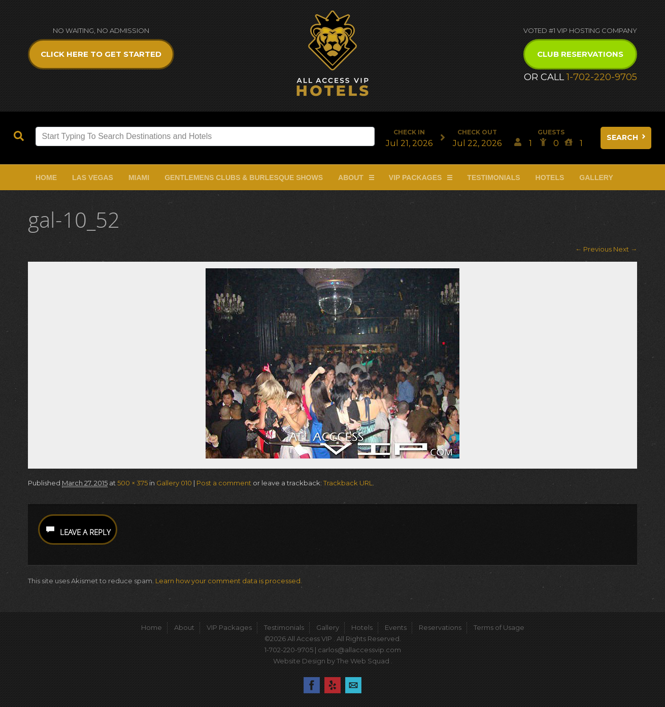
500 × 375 (132, 483)
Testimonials (493, 177)
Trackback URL (348, 483)
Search (627, 137)
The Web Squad (364, 661)
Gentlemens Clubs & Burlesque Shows (243, 177)
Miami (138, 177)
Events (396, 627)
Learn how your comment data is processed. (228, 581)
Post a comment (223, 483)
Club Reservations (580, 54)
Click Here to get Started (101, 54)
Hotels (550, 177)
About (350, 177)
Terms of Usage (499, 627)
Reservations (440, 627)
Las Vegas (92, 177)
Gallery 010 (174, 483)
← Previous (593, 249)
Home (46, 177)
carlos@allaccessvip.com (359, 650)
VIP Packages (415, 177)
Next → (625, 249)
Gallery (596, 177)
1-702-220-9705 (602, 77)
